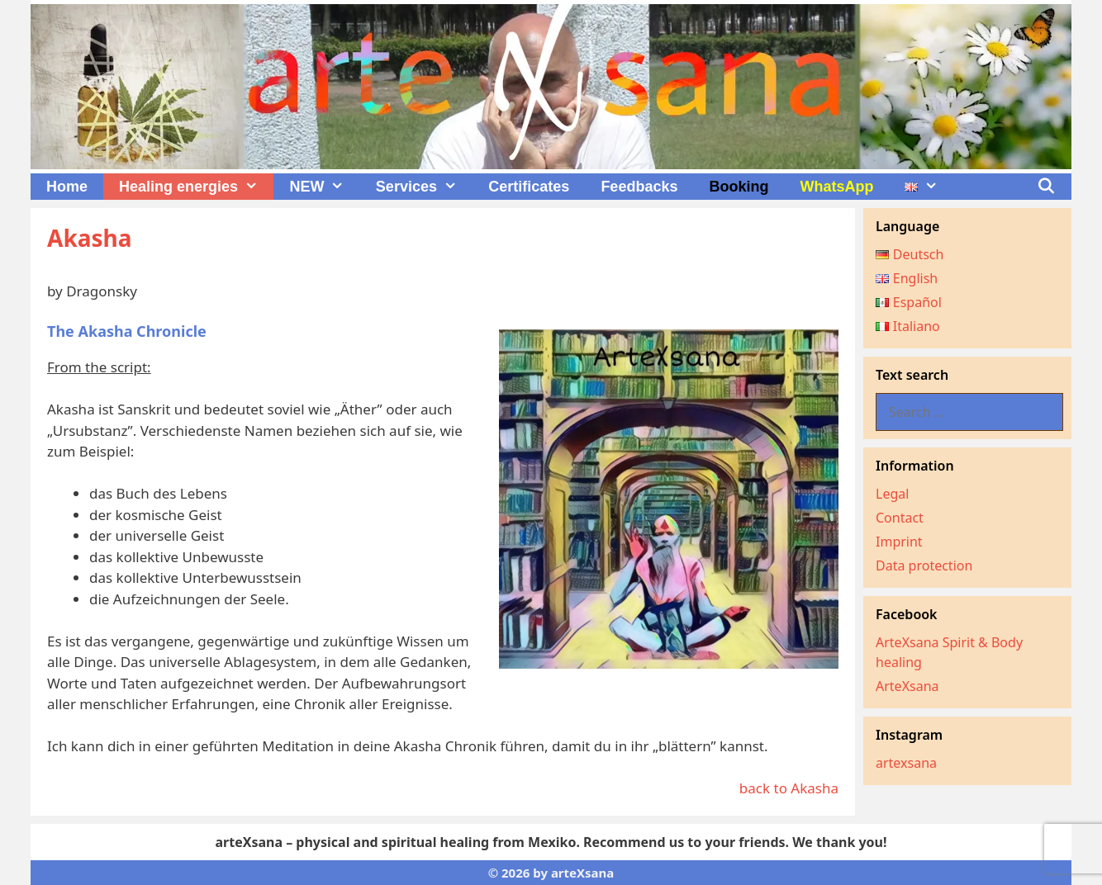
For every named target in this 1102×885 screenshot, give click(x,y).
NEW (324, 186)
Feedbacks (639, 186)
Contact (900, 518)
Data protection (924, 565)
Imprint (899, 541)
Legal (892, 494)
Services (424, 186)
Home (67, 186)
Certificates (528, 186)
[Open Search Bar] (1046, 186)
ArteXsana (907, 686)
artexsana (906, 763)
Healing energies (196, 186)
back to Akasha (788, 788)
